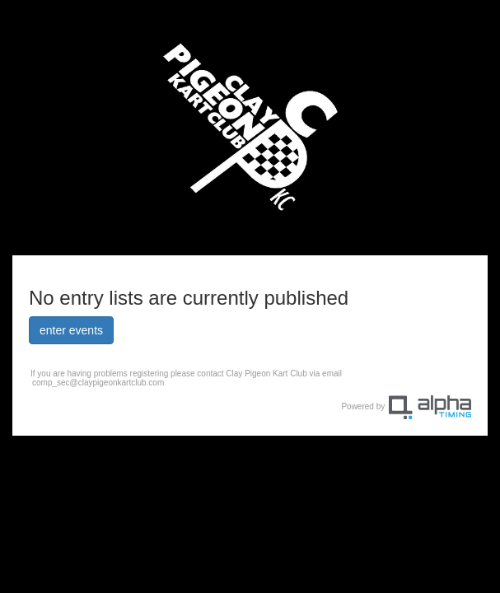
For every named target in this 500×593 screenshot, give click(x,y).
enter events (71, 330)
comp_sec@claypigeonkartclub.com (98, 382)
